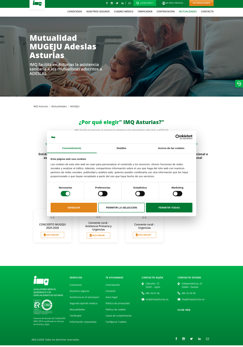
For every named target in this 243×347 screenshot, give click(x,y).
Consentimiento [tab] (71, 148)
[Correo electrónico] (129, 3)
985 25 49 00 (189, 293)
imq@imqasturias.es (157, 299)
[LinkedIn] (122, 3)
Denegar (74, 207)
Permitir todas (169, 207)
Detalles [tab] (121, 148)
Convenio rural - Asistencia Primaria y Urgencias (98, 226)
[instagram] (111, 3)
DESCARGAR (52, 234)
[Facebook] (107, 3)
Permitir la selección (121, 207)
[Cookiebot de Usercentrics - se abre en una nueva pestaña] (177, 137)
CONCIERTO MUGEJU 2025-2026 (52, 226)
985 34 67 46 (153, 293)
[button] (144, 3)
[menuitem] (74, 11)
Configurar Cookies (116, 321)
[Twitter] (117, 3)
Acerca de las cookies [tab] (171, 148)
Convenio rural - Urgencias (144, 226)
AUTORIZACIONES (201, 3)
